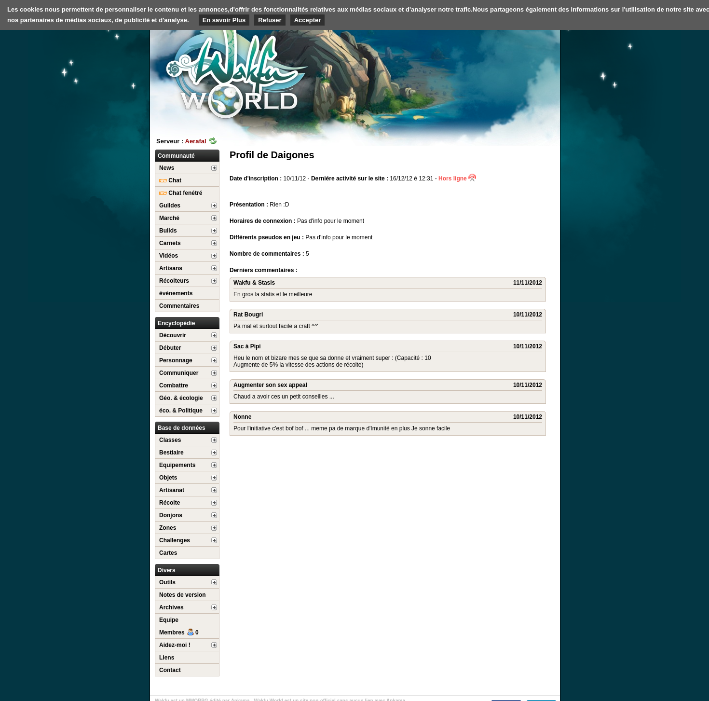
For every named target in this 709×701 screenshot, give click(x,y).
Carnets (170, 243)
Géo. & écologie (181, 398)
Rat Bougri (248, 314)
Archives (171, 607)
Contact (170, 670)
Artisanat (171, 490)
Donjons (170, 515)
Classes (170, 440)
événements (175, 293)
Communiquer (178, 373)
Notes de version (182, 594)
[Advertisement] (487, 74)
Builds (168, 230)
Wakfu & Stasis (254, 282)
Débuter (170, 347)
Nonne (242, 416)
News (166, 168)
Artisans (170, 268)
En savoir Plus (224, 20)
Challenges (174, 540)
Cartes (168, 553)
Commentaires (179, 305)
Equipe (168, 620)
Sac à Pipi (247, 346)
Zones (167, 527)
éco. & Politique (181, 410)
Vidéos (168, 255)
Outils (167, 582)
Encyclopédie (176, 323)
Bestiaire (171, 452)
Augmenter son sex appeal (270, 385)
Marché (169, 218)
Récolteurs (174, 280)
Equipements (177, 465)
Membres (179, 632)
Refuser (269, 20)
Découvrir (172, 335)
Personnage (175, 360)
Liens (166, 657)
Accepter (307, 20)
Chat (170, 180)
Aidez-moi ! (175, 645)
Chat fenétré (180, 193)
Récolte (169, 502)
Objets (168, 477)
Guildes (169, 205)
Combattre (173, 385)
